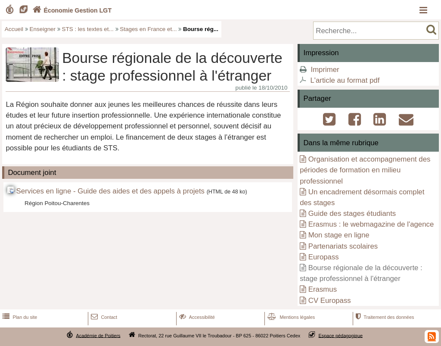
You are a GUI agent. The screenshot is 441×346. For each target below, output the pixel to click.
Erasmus (322, 289)
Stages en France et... (148, 29)
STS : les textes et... (88, 29)
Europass (323, 257)
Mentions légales (290, 317)
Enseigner (43, 29)
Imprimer (325, 69)
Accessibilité (196, 317)
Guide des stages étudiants (352, 213)
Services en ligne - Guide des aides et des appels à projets (110, 191)
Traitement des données (384, 317)
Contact (103, 317)
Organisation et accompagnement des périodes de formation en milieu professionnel (365, 170)
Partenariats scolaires (343, 246)
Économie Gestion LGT (71, 10)
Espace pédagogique (341, 335)
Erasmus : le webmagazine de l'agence (371, 224)
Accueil (14, 29)
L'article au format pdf (344, 80)
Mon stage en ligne (339, 235)
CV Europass (329, 300)
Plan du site (19, 317)
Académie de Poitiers (98, 335)
